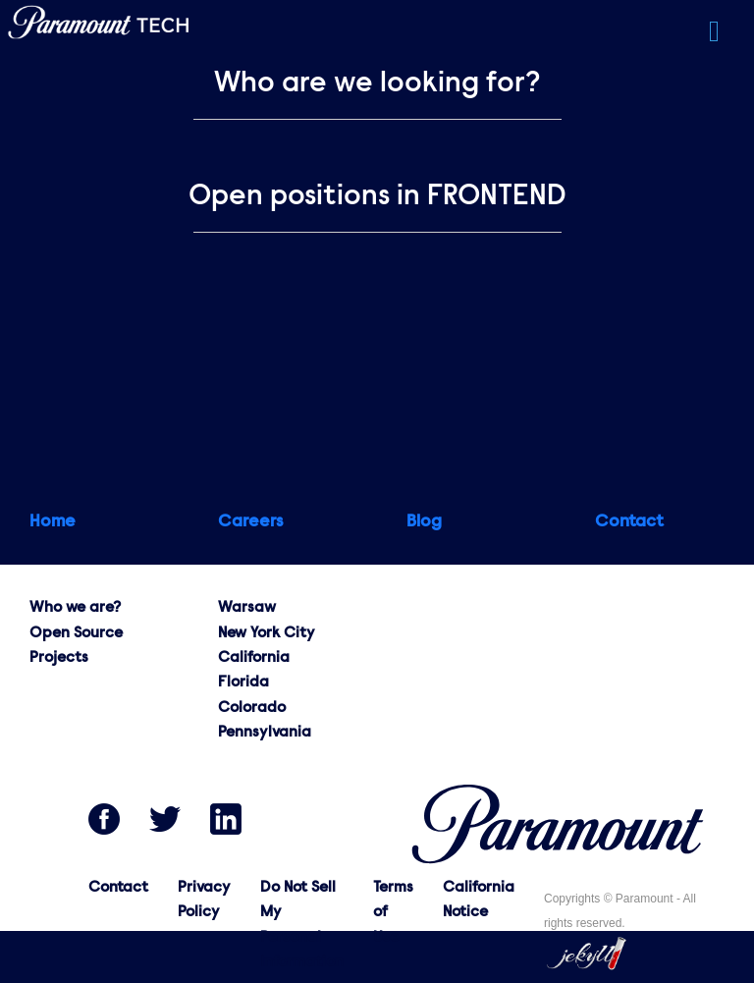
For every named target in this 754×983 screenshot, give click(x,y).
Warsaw (247, 608)
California (254, 658)
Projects (58, 658)
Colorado (252, 708)
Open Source (76, 633)
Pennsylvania (264, 732)
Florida (243, 682)
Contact (118, 888)
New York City (266, 633)
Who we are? (75, 608)
